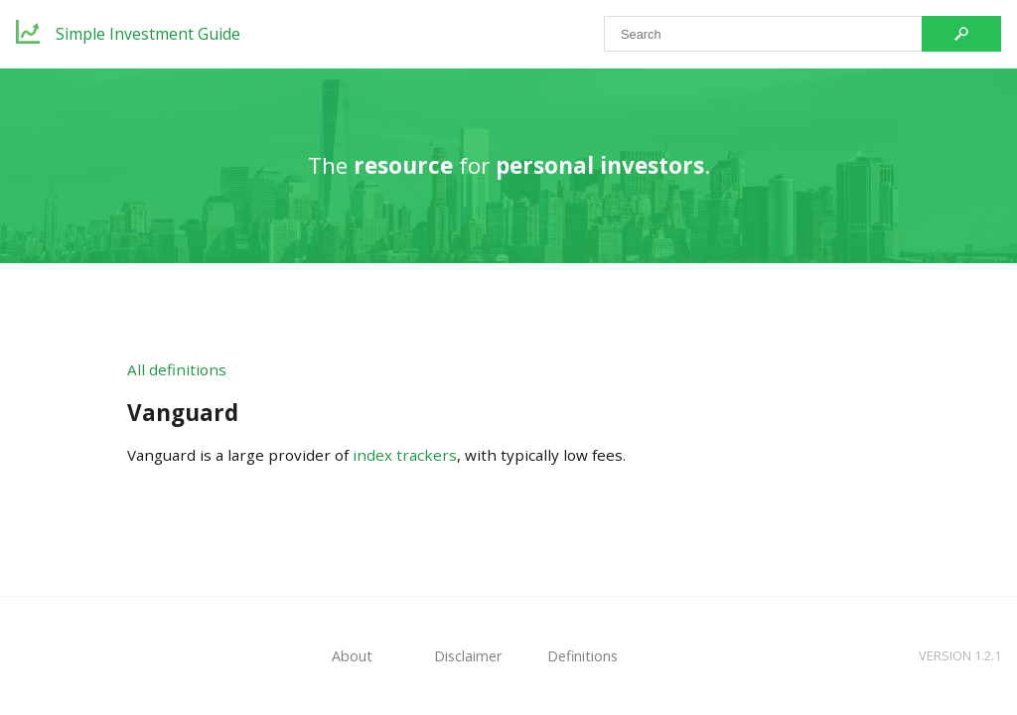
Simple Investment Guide (148, 34)
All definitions (176, 369)
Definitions (582, 655)
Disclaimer (468, 655)
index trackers (405, 455)
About (352, 655)
